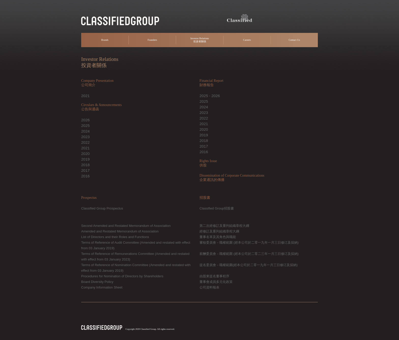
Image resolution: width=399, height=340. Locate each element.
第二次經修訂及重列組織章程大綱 (224, 226)
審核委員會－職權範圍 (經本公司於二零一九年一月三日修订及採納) (249, 242)
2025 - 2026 (210, 96)
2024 (85, 131)
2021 (85, 96)
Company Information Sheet (101, 287)
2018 (85, 165)
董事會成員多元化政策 (216, 282)
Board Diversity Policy (97, 282)
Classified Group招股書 (217, 208)
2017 (85, 170)
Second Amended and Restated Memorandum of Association (125, 226)
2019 (85, 159)
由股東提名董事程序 (214, 276)
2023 (85, 137)
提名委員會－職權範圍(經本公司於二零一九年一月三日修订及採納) (249, 265)
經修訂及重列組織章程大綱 (219, 231)
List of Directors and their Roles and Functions (115, 237)
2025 (85, 125)
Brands (104, 39)
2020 (85, 153)
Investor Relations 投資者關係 (199, 40)
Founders (152, 39)
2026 (85, 120)
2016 (85, 176)
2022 (85, 142)
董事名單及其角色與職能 (218, 237)
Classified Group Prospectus (102, 208)
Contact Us (294, 39)
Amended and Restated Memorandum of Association (120, 231)
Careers (247, 39)
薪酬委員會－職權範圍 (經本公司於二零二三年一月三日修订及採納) (249, 254)
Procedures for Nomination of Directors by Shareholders (122, 276)
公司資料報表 (209, 287)
